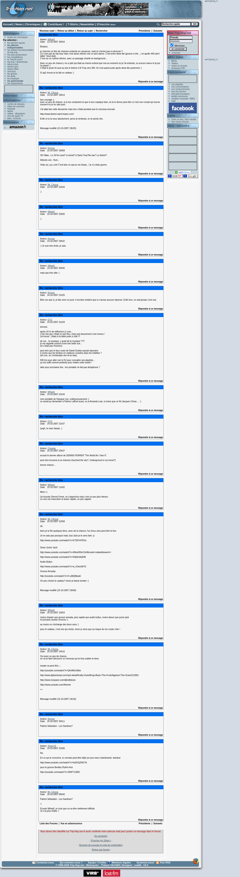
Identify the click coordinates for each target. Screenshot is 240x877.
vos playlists (177, 84)
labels (10, 111)
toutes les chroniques (17, 37)
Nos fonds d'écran (180, 122)
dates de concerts (15, 106)
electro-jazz (12, 66)
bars (9, 118)
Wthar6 (51, 39)
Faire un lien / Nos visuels (183, 119)
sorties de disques (16, 104)
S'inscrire (103, 24)
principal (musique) (180, 94)
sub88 (137, 865)
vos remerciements (180, 89)
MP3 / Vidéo (175, 57)
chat (173, 101)
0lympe (51, 148)
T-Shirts (73, 24)
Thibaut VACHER (110, 865)
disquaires (20, 113)
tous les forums (178, 91)
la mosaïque (13, 78)
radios (10, 113)
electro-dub (12, 64)
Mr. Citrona (53, 92)
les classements (15, 83)
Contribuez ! (56, 24)
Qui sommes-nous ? (71, 862)
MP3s (174, 61)
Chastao (52, 448)
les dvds (11, 76)
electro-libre (13, 69)
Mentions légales (121, 862)
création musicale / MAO (183, 98)
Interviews (10, 95)
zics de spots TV (15, 116)
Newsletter (87, 24)
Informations (12, 100)
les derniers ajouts (16, 43)
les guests (12, 74)
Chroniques (33, 24)
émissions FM (178, 68)
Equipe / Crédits (97, 862)
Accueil (8, 24)
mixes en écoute (179, 66)
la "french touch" (15, 59)
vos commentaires (180, 87)
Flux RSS (165, 862)
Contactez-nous (45, 862)
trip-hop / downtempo (17, 62)
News (19, 24)
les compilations (15, 57)
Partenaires (11, 122)
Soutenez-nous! (146, 862)
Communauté (177, 72)
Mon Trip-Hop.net (179, 33)
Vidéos (174, 63)
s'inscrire (176, 53)
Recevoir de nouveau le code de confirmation (101, 845)
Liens (171, 115)
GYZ (50, 320)
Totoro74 (52, 746)
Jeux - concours (178, 125)
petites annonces (179, 96)
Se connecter (101, 836)
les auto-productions (17, 55)
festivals (11, 109)
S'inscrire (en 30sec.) (101, 840)
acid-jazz (11, 71)
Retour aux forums (101, 849)
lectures (17, 118)
